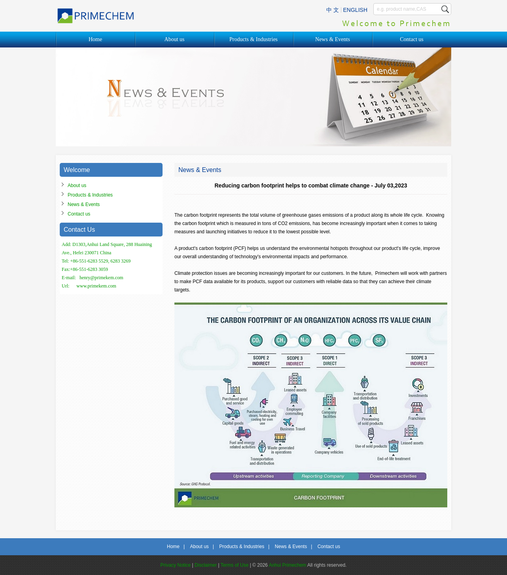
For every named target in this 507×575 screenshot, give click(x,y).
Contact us (412, 39)
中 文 (332, 10)
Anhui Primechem (287, 565)
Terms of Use (235, 565)
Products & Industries (253, 39)
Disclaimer (206, 565)
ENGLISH (355, 10)
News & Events (332, 39)
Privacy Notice (176, 565)
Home (95, 39)
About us (175, 39)
